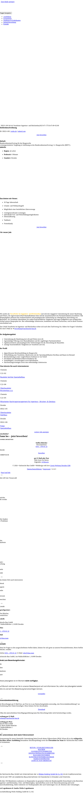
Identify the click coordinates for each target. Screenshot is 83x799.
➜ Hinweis (45, 462)
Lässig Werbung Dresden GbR (60, 465)
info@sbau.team (28, 653)
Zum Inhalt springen (7, 2)
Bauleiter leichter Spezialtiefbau (12, 377)
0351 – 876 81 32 (41, 446)
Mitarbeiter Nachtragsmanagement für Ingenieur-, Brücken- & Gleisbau (27, 401)
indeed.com (21, 131)
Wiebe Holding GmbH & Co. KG (51, 774)
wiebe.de (14, 131)
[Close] (1, 603)
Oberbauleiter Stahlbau (5, 413)
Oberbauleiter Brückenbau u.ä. (6, 389)
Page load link (5, 472)
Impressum (46, 469)
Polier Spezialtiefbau (5, 427)
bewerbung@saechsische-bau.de (25, 328)
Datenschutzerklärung (34, 469)
